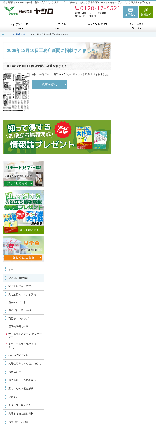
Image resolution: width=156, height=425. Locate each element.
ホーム (125, 140)
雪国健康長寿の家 (132, 200)
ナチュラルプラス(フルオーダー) (135, 220)
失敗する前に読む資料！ (135, 290)
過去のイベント (130, 176)
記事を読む (49, 84)
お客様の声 (128, 248)
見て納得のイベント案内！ (134, 167)
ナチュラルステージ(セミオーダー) (136, 209)
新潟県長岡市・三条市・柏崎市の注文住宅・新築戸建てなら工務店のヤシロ (97, 416)
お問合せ (130, 12)
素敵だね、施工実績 (133, 183)
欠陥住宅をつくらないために (135, 239)
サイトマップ (129, 323)
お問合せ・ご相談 (132, 298)
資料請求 (146, 12)
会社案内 (127, 273)
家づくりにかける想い (134, 156)
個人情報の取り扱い (133, 315)
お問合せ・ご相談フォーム (131, 394)
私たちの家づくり (132, 228)
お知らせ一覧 (129, 307)
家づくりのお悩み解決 (134, 265)
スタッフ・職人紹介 (133, 282)
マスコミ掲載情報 (132, 148)
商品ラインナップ (132, 192)
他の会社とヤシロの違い (135, 257)
